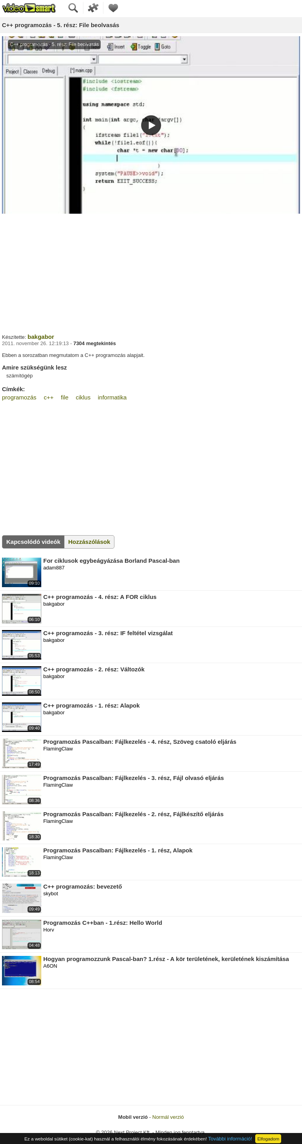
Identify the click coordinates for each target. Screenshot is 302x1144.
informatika (112, 397)
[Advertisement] (151, 273)
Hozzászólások (89, 541)
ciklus (83, 397)
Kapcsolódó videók (33, 541)
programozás (19, 397)
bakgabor (41, 336)
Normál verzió (168, 1117)
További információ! (230, 1139)
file (64, 397)
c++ (48, 397)
